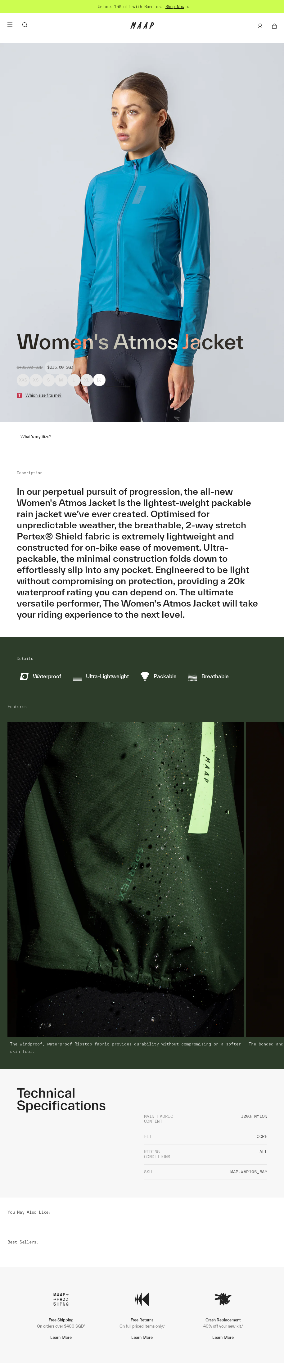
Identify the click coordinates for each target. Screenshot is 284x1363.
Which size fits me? (43, 395)
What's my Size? (36, 436)
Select (118, 380)
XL (86, 380)
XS (35, 380)
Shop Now (174, 6)
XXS (23, 380)
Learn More (61, 1287)
